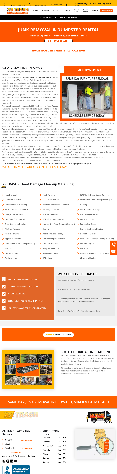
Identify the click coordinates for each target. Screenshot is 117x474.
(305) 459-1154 (26, 442)
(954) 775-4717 (26, 438)
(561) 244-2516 (26, 446)
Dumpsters (45, 10)
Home (35, 10)
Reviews (67, 10)
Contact (95, 10)
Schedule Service (106, 10)
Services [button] (56, 11)
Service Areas (76, 10)
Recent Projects (85, 10)
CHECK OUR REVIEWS (58, 332)
